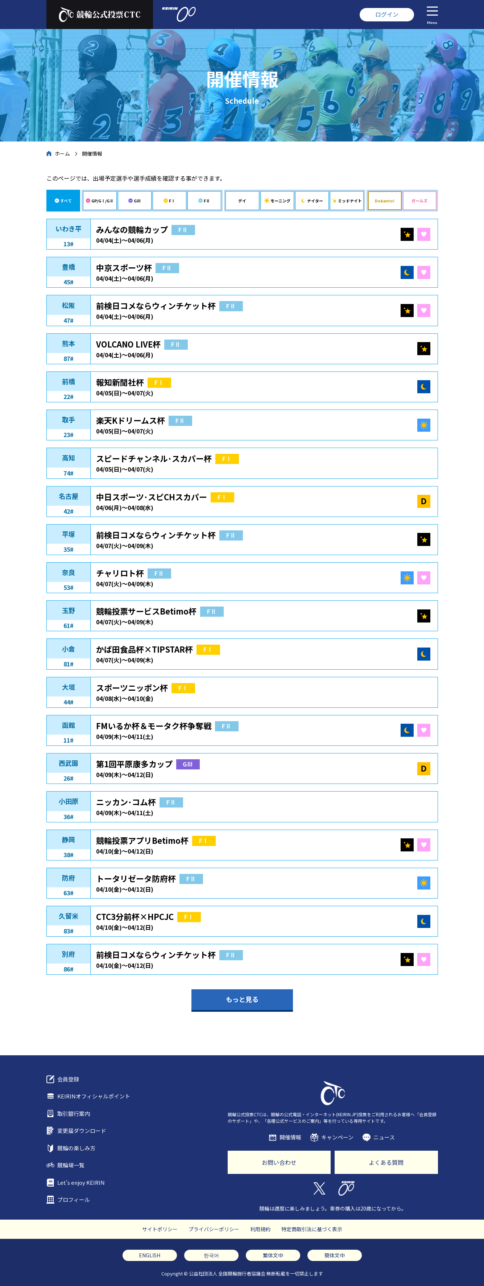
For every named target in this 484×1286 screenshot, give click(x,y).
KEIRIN (346, 1188)
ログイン (386, 14)
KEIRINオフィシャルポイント (93, 1096)
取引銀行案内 (73, 1113)
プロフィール (73, 1199)
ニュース (384, 1137)
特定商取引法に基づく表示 (311, 1229)
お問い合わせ (279, 1162)
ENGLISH (149, 1255)
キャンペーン (337, 1137)
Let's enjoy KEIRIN (81, 1182)
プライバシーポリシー (214, 1229)
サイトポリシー (160, 1229)
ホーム (62, 153)
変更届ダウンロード (81, 1130)
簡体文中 (334, 1255)
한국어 (211, 1255)
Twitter (319, 1188)
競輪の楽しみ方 (76, 1148)
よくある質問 (386, 1162)
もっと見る (242, 999)
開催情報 (290, 1137)
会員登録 (68, 1079)
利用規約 (260, 1229)
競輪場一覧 (70, 1165)
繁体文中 (273, 1255)
